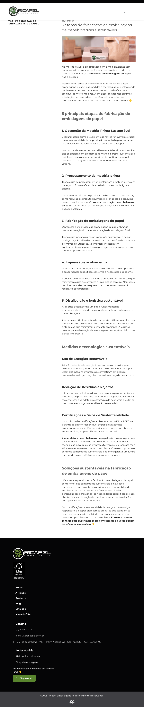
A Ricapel (20, 593)
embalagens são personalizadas (97, 268)
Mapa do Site (23, 614)
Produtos (20, 598)
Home (18, 587)
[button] (124, 11)
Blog (18, 603)
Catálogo (20, 609)
